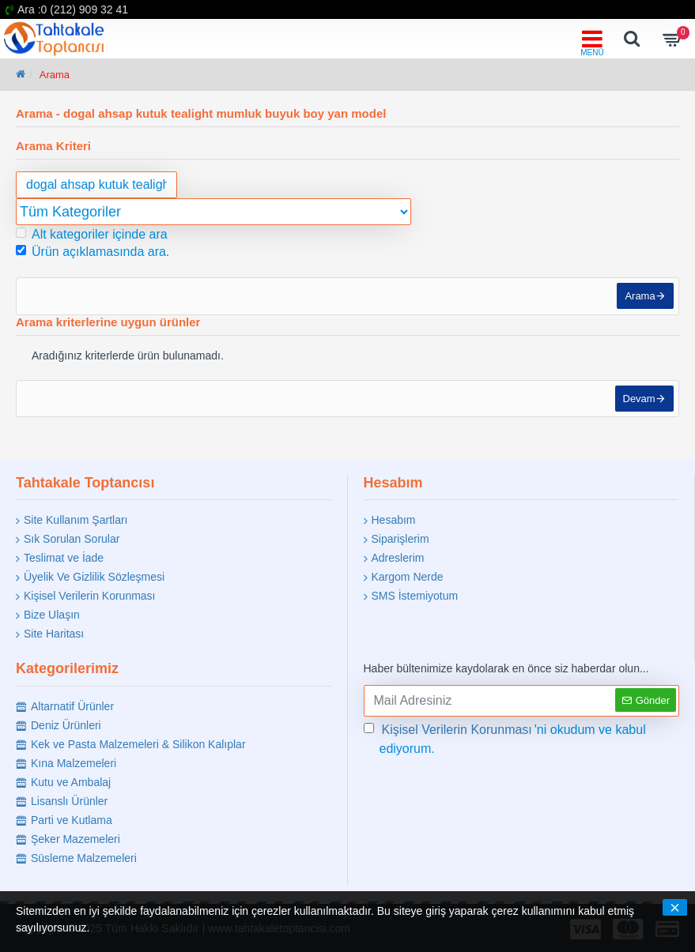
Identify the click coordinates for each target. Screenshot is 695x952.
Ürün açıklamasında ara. (92, 251)
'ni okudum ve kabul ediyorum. (505, 738)
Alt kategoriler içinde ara (92, 234)
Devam (636, 407)
